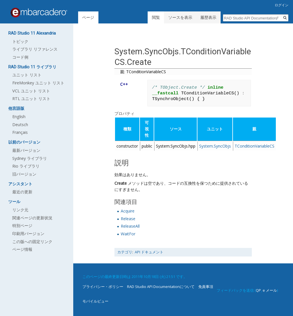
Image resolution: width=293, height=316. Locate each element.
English (18, 116)
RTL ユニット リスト (31, 98)
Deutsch (20, 124)
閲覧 (156, 17)
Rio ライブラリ (25, 166)
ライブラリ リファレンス (35, 49)
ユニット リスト (26, 74)
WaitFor (128, 233)
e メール (270, 290)
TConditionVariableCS (254, 146)
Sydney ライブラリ (29, 158)
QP (258, 290)
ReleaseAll (130, 226)
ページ (88, 17)
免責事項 (205, 286)
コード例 (20, 57)
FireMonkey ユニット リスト (38, 83)
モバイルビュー (95, 301)
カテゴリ (124, 252)
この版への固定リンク (32, 241)
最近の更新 (22, 191)
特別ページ (22, 225)
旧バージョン (24, 174)
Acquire (127, 211)
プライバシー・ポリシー (102, 286)
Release (128, 218)
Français (20, 132)
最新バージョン (26, 150)
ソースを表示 (180, 17)
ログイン (281, 5)
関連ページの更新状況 (32, 217)
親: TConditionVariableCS (143, 71)
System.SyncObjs (215, 146)
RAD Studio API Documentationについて (161, 286)
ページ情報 (22, 249)
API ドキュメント (149, 252)
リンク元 (20, 209)
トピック (20, 41)
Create (120, 183)
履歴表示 (208, 17)
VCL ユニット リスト (31, 91)
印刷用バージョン (28, 233)
